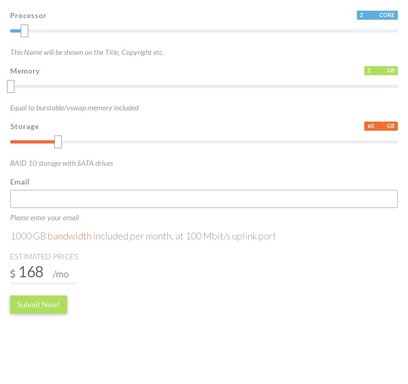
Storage (24, 126)
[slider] (24, 31)
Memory (24, 70)
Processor (28, 15)
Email (19, 181)
